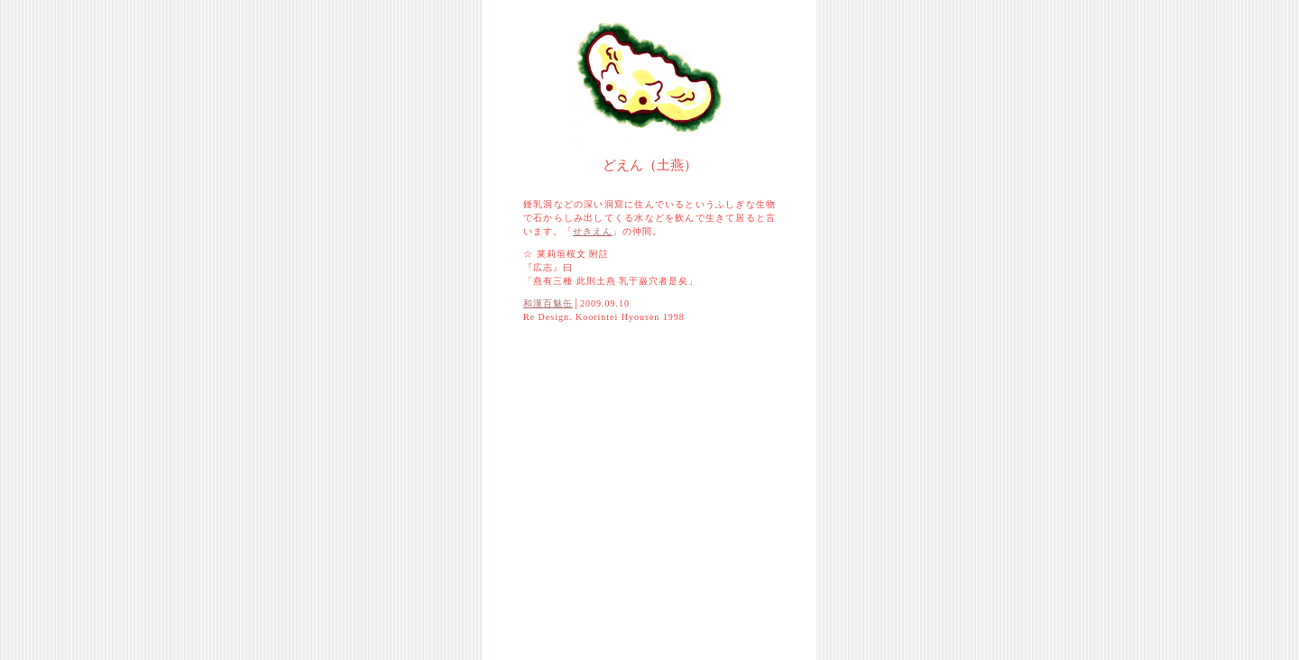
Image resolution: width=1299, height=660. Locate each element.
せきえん (593, 231)
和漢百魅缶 (548, 303)
